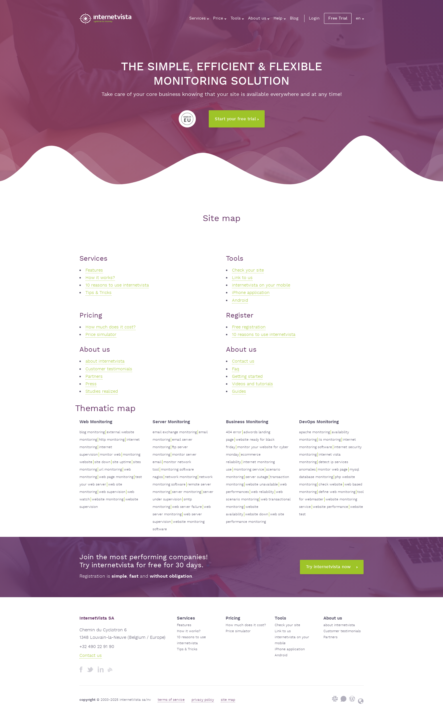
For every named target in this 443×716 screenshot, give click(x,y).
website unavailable (261, 484)
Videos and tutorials (252, 384)
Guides (239, 391)
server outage (256, 477)
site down (102, 462)
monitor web (110, 454)
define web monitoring (337, 492)
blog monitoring (92, 432)
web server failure (187, 507)
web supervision (112, 492)
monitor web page (333, 469)
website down (256, 514)
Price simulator (100, 334)
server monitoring (186, 492)
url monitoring (110, 469)
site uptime (121, 462)
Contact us (243, 361)
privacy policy (203, 700)
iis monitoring (330, 440)
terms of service (171, 700)
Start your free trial (237, 119)
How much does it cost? (110, 327)
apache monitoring (314, 432)
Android (240, 300)
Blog (294, 18)
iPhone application (251, 292)
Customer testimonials (108, 369)
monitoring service (249, 469)
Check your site (248, 270)
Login (314, 18)
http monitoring (111, 440)
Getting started (247, 376)
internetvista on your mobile (261, 285)
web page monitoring (116, 477)
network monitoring (181, 477)
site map (228, 700)
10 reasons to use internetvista (117, 285)
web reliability (262, 492)
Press (91, 384)
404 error (233, 432)
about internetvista (104, 361)
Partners (94, 376)
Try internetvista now (332, 567)
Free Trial (337, 18)
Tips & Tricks (98, 292)
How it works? (100, 277)
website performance (330, 507)
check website (330, 484)
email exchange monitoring (175, 432)
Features (94, 270)
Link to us (242, 277)
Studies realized (101, 391)
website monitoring (107, 499)
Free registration (249, 327)
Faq (235, 369)
